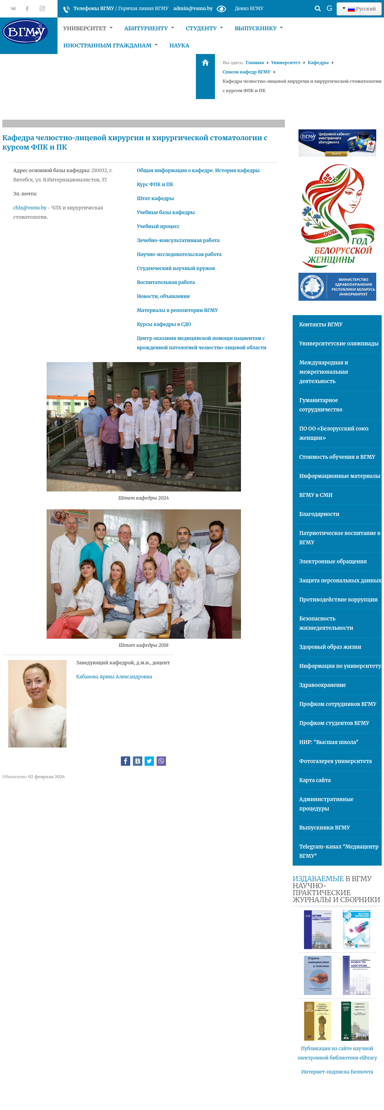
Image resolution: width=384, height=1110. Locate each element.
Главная (255, 62)
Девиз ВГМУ (249, 8)
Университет (88, 28)
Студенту (204, 28)
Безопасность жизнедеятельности (326, 623)
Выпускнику (259, 28)
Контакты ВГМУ (320, 324)
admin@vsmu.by (193, 8)
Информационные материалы (340, 476)
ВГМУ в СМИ (316, 495)
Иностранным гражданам (110, 45)
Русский (359, 9)
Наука (179, 45)
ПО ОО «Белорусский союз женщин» (333, 433)
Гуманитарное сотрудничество (320, 405)
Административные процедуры (326, 804)
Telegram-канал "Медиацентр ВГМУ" (339, 851)
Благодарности (319, 514)
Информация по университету (340, 666)
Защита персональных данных (340, 580)
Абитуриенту (149, 28)
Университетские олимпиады (339, 343)
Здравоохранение (322, 685)
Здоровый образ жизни (330, 647)
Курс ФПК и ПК (155, 184)
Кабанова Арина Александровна (114, 677)
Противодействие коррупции (338, 599)
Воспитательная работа (166, 282)
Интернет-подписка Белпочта (337, 1072)
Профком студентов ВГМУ (334, 723)
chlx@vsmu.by (29, 208)
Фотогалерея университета (335, 761)
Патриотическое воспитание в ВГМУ (340, 538)
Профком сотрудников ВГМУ (337, 704)
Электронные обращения (333, 561)
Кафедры (318, 62)
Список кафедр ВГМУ (247, 72)
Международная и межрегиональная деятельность (323, 372)
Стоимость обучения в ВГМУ (337, 457)
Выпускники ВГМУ (324, 827)
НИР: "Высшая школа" (328, 742)
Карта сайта (315, 780)
